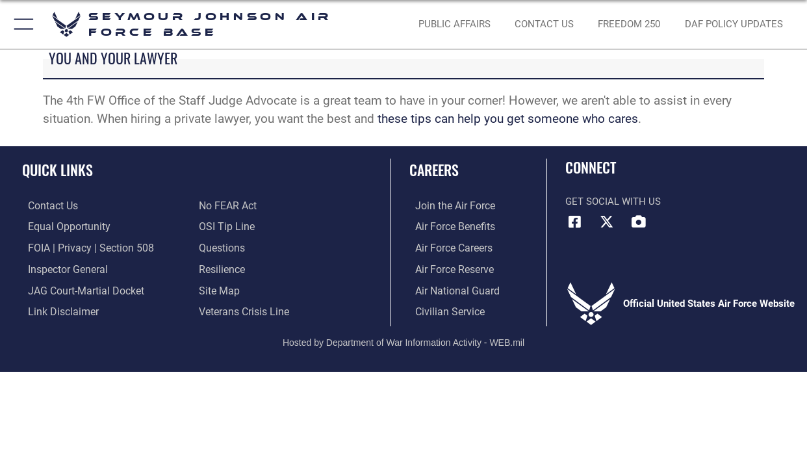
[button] (21, 24)
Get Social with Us (613, 201)
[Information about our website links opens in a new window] (56, 309)
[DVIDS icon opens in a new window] (638, 221)
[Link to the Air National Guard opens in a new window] (449, 288)
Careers (434, 169)
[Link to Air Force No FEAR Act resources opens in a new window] (227, 206)
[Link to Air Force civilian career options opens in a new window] (442, 309)
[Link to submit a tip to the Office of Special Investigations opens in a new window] (225, 227)
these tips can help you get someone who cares (506, 119)
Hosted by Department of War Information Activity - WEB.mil (403, 338)
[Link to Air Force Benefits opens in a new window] (448, 227)
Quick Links (57, 169)
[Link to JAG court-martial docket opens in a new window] (78, 288)
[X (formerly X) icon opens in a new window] (607, 221)
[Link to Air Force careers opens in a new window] (447, 247)
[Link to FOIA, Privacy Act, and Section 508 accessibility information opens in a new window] (81, 247)
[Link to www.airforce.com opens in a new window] (448, 206)
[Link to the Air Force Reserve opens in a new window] (447, 268)
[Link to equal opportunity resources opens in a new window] (60, 227)
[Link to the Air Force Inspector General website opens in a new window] (60, 268)
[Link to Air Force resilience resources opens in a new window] (221, 268)
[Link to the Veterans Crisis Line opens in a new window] (243, 309)
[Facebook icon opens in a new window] (575, 221)
